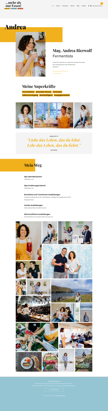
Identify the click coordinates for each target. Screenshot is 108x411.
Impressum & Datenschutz (60, 395)
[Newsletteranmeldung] (54, 389)
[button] (101, 3)
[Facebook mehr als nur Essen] (88, 6)
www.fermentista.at (57, 73)
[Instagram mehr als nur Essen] (91, 6)
